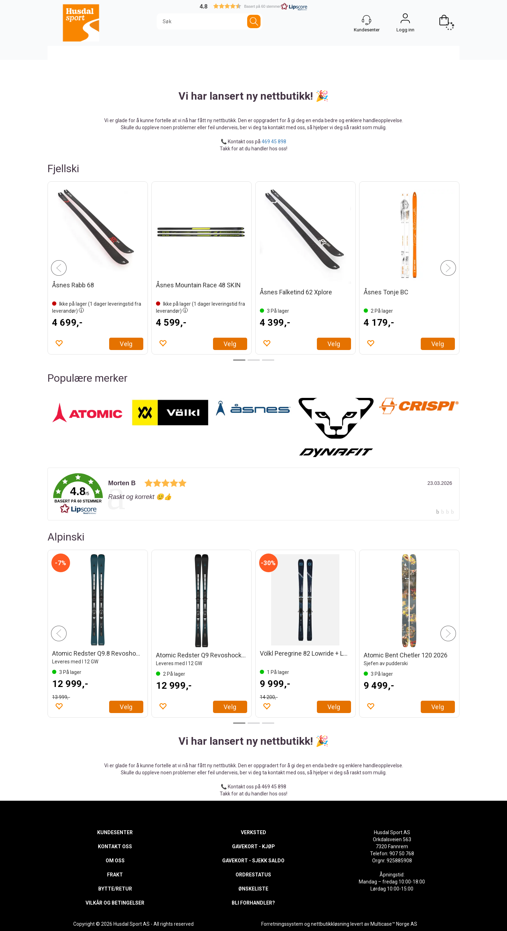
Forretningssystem (282, 924)
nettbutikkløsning (330, 924)
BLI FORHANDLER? (253, 903)
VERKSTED (253, 832)
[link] (253, 494)
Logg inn (405, 20)
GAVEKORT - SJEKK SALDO (253, 860)
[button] (253, 6)
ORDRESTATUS (253, 874)
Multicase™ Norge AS (393, 924)
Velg (126, 344)
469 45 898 (274, 141)
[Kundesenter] (366, 20)
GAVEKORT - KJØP (253, 846)
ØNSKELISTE (253, 889)
